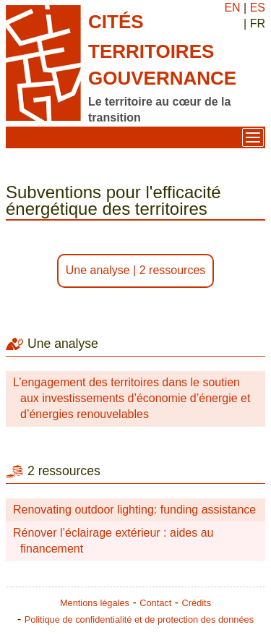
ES (257, 7)
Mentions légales (94, 602)
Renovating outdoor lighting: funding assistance (134, 509)
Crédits (197, 602)
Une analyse (98, 270)
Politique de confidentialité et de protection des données (139, 619)
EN (232, 7)
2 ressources (172, 270)
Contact (155, 602)
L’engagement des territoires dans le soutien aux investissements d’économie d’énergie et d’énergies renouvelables (131, 398)
